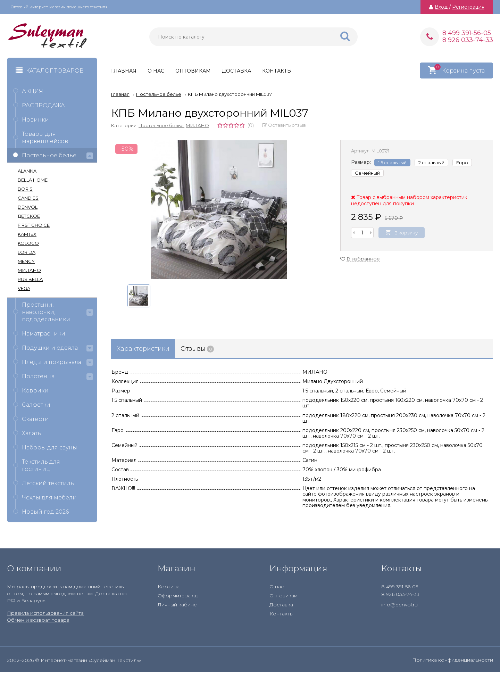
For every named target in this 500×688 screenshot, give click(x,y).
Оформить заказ (178, 595)
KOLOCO (28, 243)
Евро (462, 162)
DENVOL (28, 207)
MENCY (26, 261)
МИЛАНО (197, 125)
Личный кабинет (178, 605)
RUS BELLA (30, 279)
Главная (123, 71)
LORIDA (26, 252)
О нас (156, 71)
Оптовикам (193, 71)
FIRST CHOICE (34, 225)
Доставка (236, 71)
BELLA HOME (33, 180)
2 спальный (431, 162)
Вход (441, 7)
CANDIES (28, 198)
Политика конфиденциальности (452, 660)
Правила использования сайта (45, 613)
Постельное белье (161, 125)
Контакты (277, 71)
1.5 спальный (392, 162)
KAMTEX (27, 234)
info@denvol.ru (399, 605)
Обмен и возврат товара (38, 620)
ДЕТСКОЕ (29, 216)
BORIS (25, 189)
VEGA (24, 288)
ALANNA (27, 171)
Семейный (367, 173)
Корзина (169, 586)
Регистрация (468, 7)
